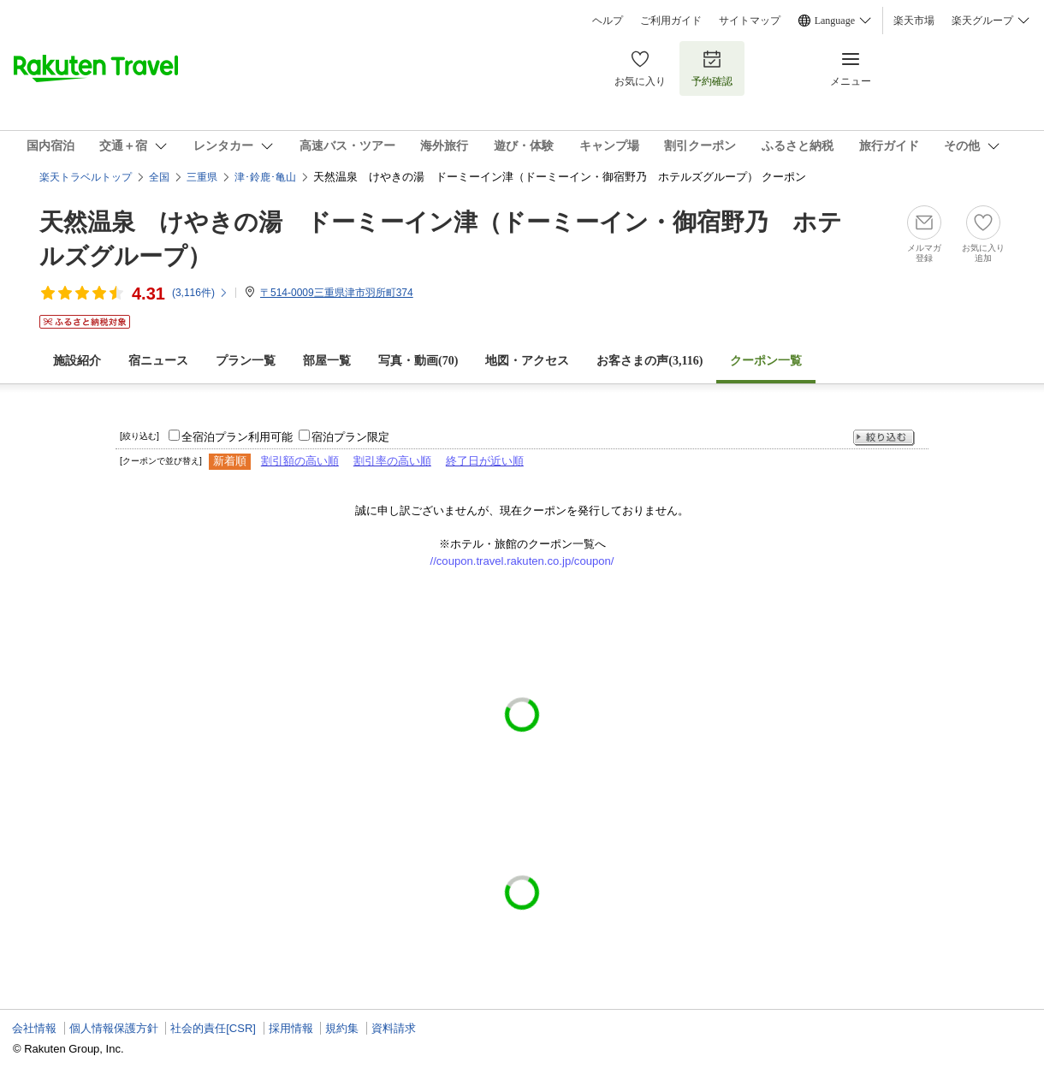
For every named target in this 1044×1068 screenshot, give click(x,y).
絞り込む (884, 438)
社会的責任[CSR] (213, 1028)
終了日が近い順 (485, 460)
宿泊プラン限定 (350, 436)
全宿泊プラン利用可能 (237, 436)
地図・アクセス (527, 360)
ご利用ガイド (671, 21)
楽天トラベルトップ (85, 177)
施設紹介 (77, 360)
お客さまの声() (649, 360)
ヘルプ (607, 21)
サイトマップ (749, 21)
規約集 (342, 1028)
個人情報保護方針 (113, 1028)
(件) (200, 293)
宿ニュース (158, 360)
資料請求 (393, 1028)
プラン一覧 (246, 360)
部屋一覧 (327, 360)
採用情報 (291, 1028)
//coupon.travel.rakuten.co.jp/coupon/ (522, 561)
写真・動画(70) (418, 360)
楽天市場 (913, 21)
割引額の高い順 (300, 460)
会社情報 (34, 1028)
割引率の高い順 (392, 460)
